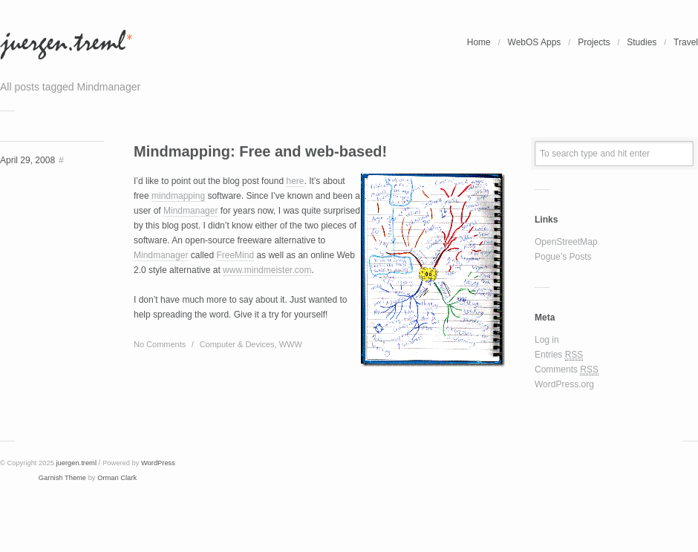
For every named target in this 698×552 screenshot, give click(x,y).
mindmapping (178, 196)
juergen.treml (76, 463)
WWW (290, 344)
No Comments (160, 344)
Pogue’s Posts (563, 257)
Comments (566, 369)
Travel (685, 42)
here (295, 181)
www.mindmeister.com (267, 270)
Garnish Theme (62, 478)
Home (479, 42)
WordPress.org (564, 384)
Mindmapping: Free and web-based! (260, 151)
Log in (547, 340)
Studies (641, 42)
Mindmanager (190, 211)
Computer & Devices (237, 344)
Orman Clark (117, 478)
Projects (594, 42)
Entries (559, 355)
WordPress (158, 463)
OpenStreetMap (566, 242)
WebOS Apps (534, 42)
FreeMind (235, 255)
